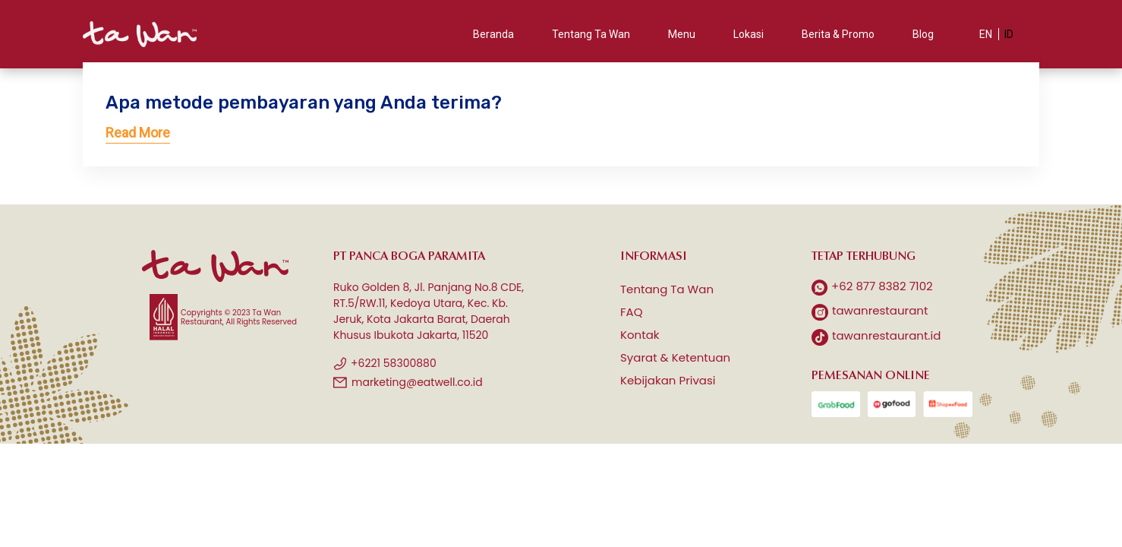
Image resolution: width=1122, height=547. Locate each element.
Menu (681, 34)
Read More (138, 133)
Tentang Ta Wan (591, 34)
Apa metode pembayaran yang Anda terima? (304, 102)
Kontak (640, 335)
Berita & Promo (838, 34)
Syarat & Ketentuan (675, 357)
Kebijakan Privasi (668, 380)
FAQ (631, 312)
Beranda (493, 34)
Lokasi (748, 34)
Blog (923, 34)
